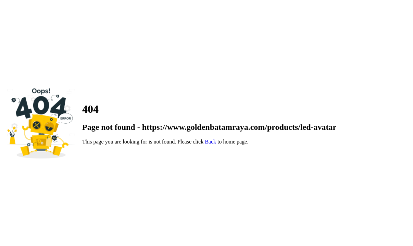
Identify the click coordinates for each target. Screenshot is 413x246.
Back (210, 142)
